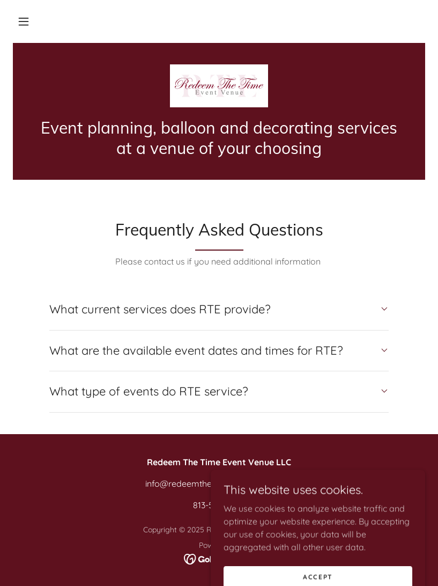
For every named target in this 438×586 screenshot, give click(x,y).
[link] (219, 85)
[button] (23, 21)
